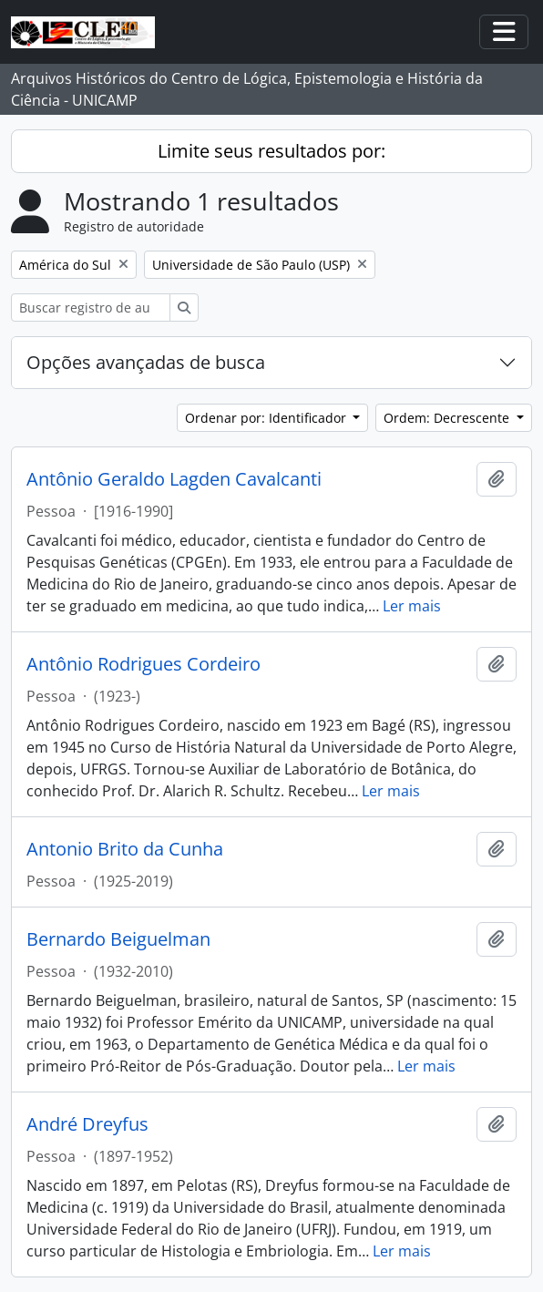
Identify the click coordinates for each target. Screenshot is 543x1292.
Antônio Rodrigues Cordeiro (143, 664)
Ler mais (412, 606)
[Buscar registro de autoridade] (90, 307)
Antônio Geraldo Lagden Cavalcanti (174, 479)
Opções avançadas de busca (145, 362)
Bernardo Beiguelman (118, 939)
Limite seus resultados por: (271, 150)
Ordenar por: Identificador (267, 417)
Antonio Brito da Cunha (124, 849)
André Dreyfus (87, 1124)
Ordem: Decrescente (448, 417)
